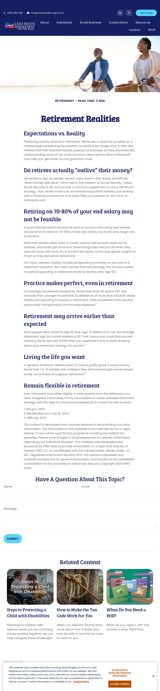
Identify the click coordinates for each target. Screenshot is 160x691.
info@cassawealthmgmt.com (45, 3)
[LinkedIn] (120, 3)
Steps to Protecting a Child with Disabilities (28, 603)
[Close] (153, 676)
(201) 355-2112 (13, 3)
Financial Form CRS (14, 652)
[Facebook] (129, 3)
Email (85, 477)
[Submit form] (13, 529)
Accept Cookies (119, 684)
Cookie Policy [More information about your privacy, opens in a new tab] (81, 681)
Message (10, 499)
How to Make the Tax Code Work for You (77, 603)
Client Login (146, 3)
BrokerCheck (64, 657)
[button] (44, 12)
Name (8, 477)
